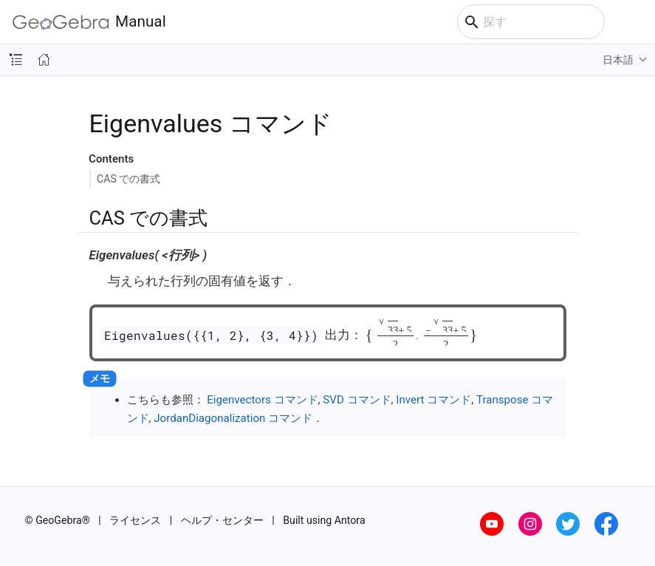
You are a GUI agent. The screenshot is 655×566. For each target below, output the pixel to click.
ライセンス (135, 520)
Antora (350, 520)
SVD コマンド (357, 399)
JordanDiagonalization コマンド (233, 418)
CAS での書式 (128, 179)
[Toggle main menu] (636, 22)
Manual (89, 22)
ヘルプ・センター (222, 520)
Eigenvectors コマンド (262, 399)
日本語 (618, 60)
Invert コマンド (433, 399)
